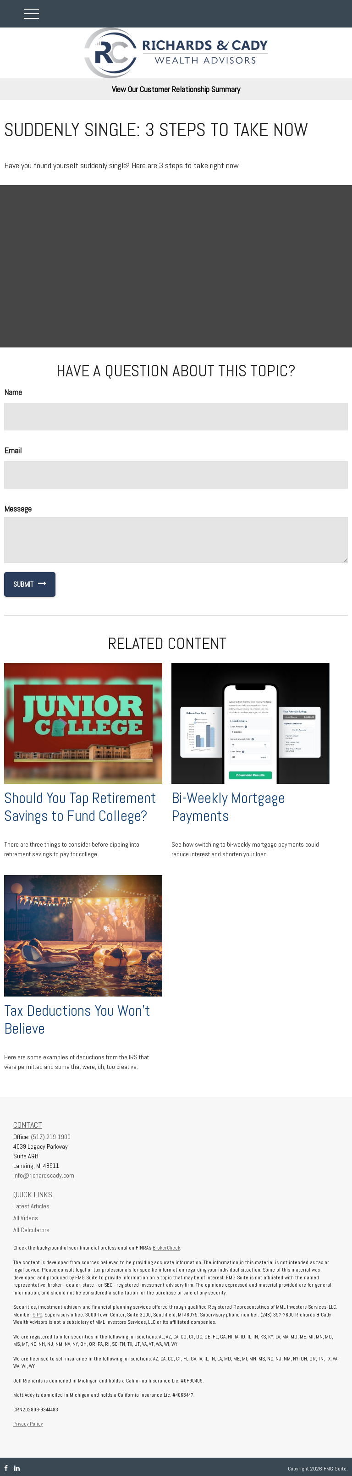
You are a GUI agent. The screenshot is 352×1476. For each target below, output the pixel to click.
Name (13, 392)
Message (18, 508)
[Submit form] (18, 584)
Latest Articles (31, 1206)
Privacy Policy (28, 1424)
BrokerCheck (166, 1248)
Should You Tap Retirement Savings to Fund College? (80, 807)
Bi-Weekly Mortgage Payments (228, 807)
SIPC (37, 1314)
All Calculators (31, 1230)
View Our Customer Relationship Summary (176, 89)
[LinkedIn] (17, 1468)
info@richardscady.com (43, 1175)
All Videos (25, 1218)
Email (13, 450)
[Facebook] (6, 1468)
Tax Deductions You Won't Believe (77, 1019)
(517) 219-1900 (51, 1137)
